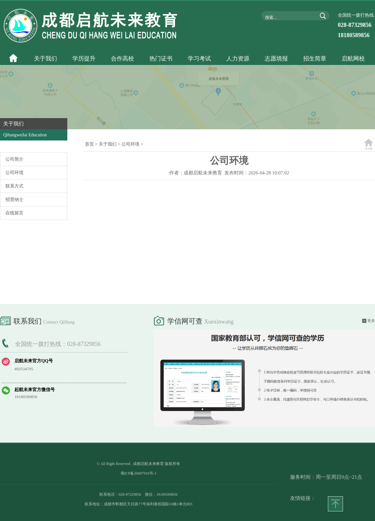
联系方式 (14, 186)
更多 (368, 320)
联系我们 (37, 320)
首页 (89, 144)
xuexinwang (219, 321)
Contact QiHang (59, 322)
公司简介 (14, 159)
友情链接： (303, 498)
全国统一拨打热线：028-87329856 (58, 344)
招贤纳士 (14, 199)
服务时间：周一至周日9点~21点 (326, 477)
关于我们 (108, 144)
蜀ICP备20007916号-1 (139, 473)
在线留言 (14, 213)
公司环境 (14, 172)
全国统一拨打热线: (356, 25)
